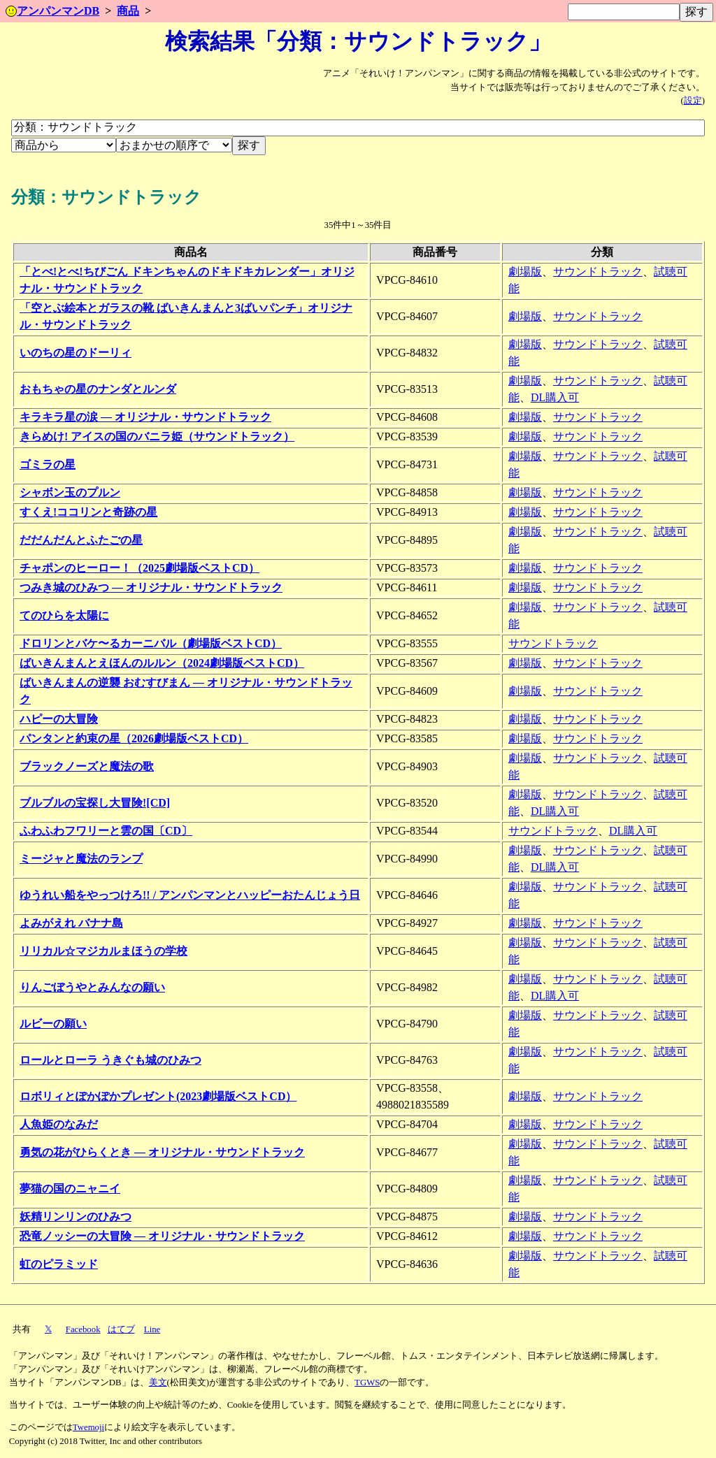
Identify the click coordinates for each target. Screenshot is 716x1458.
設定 (693, 101)
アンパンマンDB (52, 11)
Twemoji (88, 1427)
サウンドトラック (598, 271)
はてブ (121, 1329)
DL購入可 (555, 397)
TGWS (367, 1382)
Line (152, 1329)
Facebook (83, 1329)
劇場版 (525, 271)
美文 (158, 1382)
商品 (128, 11)
